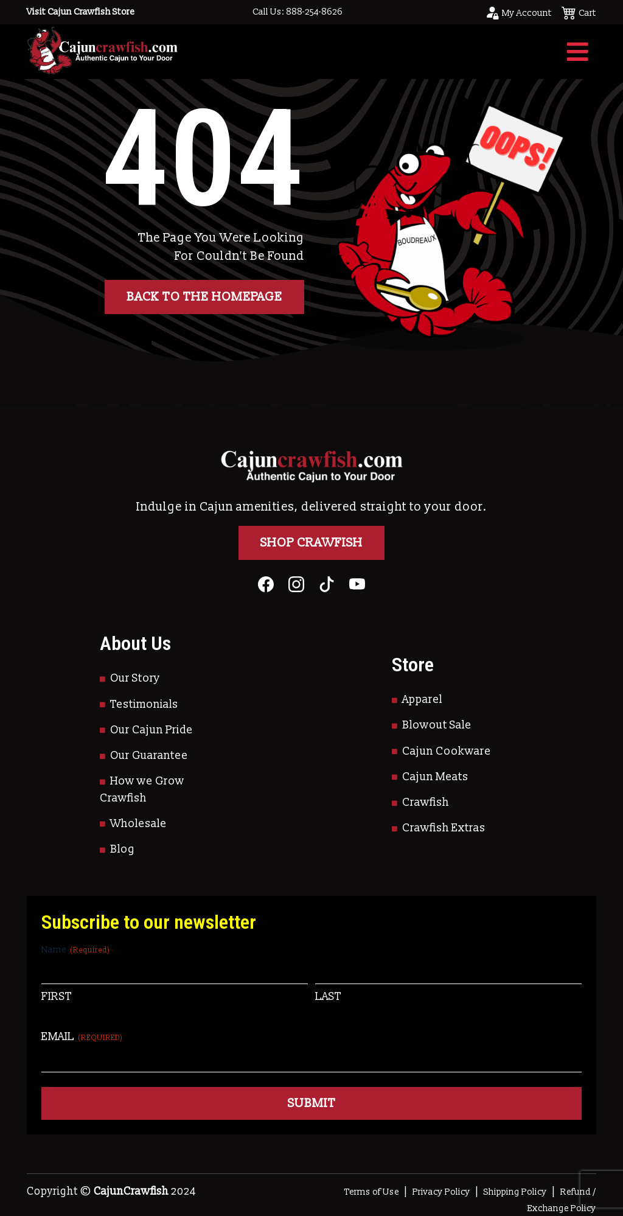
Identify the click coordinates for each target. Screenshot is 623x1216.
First (56, 997)
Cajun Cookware (446, 751)
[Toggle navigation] (577, 51)
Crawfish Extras (444, 828)
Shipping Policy (515, 1192)
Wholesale (138, 824)
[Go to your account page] (518, 12)
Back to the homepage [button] (204, 297)
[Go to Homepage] (102, 51)
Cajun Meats (435, 777)
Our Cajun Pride (151, 730)
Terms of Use (371, 1192)
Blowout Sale (437, 725)
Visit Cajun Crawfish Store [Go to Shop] (80, 12)
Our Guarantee (149, 756)
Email (82, 1037)
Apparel (422, 700)
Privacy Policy (441, 1192)
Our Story (135, 678)
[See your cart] (579, 12)
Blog (122, 849)
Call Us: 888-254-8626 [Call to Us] (297, 12)
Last (328, 997)
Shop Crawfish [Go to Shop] (311, 543)
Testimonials (144, 704)
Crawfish (425, 802)
